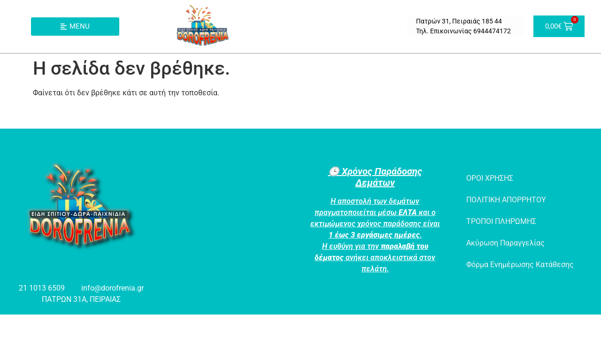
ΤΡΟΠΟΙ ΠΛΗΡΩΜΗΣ (501, 221)
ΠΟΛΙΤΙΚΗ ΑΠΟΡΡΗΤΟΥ (506, 199)
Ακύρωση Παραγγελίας (505, 242)
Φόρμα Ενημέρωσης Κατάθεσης (520, 264)
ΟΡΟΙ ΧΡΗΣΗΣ (489, 178)
